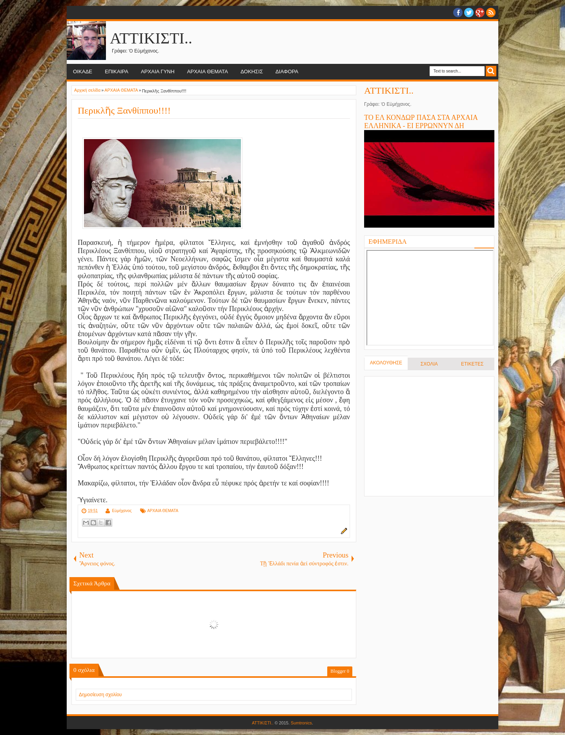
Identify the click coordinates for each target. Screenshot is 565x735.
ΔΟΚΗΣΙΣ (252, 71)
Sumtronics (301, 723)
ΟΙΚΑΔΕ (82, 71)
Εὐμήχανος (121, 511)
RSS (491, 12)
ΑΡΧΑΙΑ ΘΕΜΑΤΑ (207, 71)
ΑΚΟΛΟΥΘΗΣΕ (386, 363)
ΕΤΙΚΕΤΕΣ (472, 364)
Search (491, 71)
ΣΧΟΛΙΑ (429, 364)
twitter (469, 12)
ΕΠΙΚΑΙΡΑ (116, 71)
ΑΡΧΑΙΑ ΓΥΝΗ (158, 71)
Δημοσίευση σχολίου (100, 694)
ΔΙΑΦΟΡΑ (286, 71)
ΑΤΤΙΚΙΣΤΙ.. (151, 38)
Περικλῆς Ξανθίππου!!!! (124, 110)
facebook (458, 12)
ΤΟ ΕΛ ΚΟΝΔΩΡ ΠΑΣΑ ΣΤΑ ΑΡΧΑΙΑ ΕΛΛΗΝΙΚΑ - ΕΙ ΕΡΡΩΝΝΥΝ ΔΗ (421, 122)
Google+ (480, 12)
